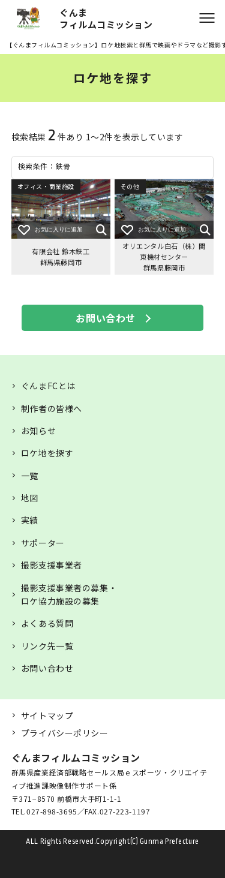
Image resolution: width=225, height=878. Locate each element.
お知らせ (38, 431)
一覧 (29, 476)
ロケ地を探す (47, 453)
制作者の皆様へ (51, 408)
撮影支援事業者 (51, 565)
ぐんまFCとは (48, 386)
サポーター (43, 543)
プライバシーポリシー (65, 733)
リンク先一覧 (47, 646)
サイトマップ (47, 715)
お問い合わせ (105, 318)
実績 (29, 520)
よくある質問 (47, 623)
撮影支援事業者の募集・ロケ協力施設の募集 (69, 594)
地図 (29, 498)
